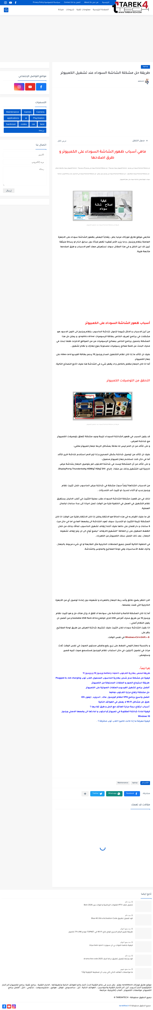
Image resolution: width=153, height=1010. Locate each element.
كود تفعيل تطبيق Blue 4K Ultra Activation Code (112, 919)
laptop (145, 67)
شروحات (70, 10)
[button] (132, 793)
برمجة (41, 130)
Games (27, 112)
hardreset (11, 124)
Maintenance (123, 783)
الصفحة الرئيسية (101, 10)
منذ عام (128, 902)
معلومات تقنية (83, 10)
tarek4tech (124, 1006)
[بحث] (6, 10)
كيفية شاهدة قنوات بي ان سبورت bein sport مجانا (111, 945)
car (33, 124)
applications (13, 118)
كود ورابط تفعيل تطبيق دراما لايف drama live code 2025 (108, 959)
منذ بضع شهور (125, 969)
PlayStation (38, 118)
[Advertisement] (76, 39)
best (42, 124)
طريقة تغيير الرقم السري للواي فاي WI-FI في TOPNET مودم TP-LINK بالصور (101, 932)
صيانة (61, 10)
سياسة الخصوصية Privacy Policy (46, 3)
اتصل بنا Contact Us (72, 3)
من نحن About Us (91, 3)
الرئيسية (105, 3)
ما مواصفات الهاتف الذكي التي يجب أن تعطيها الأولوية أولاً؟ (107, 972)
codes (24, 124)
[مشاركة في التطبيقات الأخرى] (85, 793)
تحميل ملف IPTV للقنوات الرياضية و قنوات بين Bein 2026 (108, 905)
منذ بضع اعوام (125, 929)
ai (26, 118)
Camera (40, 112)
